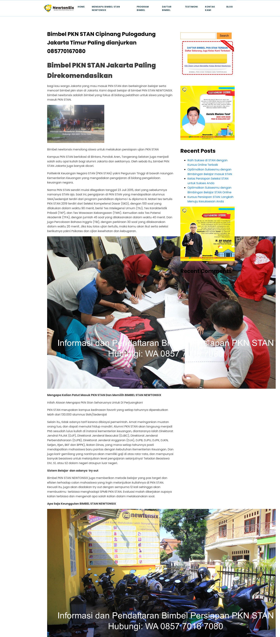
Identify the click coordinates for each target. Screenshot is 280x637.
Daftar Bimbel (167, 8)
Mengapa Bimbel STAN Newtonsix (106, 8)
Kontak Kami (210, 8)
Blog (229, 6)
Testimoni (191, 6)
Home (81, 6)
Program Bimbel (143, 8)
